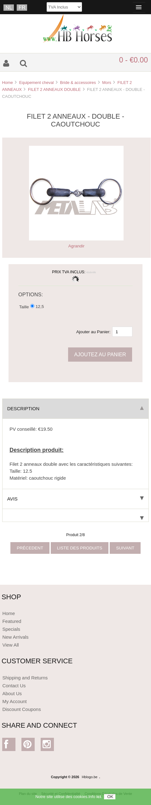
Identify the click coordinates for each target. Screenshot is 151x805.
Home (7, 82)
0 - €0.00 (133, 60)
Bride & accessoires (78, 82)
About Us (12, 693)
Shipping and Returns (25, 677)
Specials (11, 629)
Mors (106, 82)
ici (98, 798)
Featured (11, 621)
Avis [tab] (75, 498)
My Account (14, 701)
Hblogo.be (90, 777)
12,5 (40, 306)
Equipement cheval (36, 82)
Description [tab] (75, 408)
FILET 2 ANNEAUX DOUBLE (54, 89)
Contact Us (14, 685)
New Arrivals (15, 637)
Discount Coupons (21, 709)
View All (10, 645)
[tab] (75, 515)
